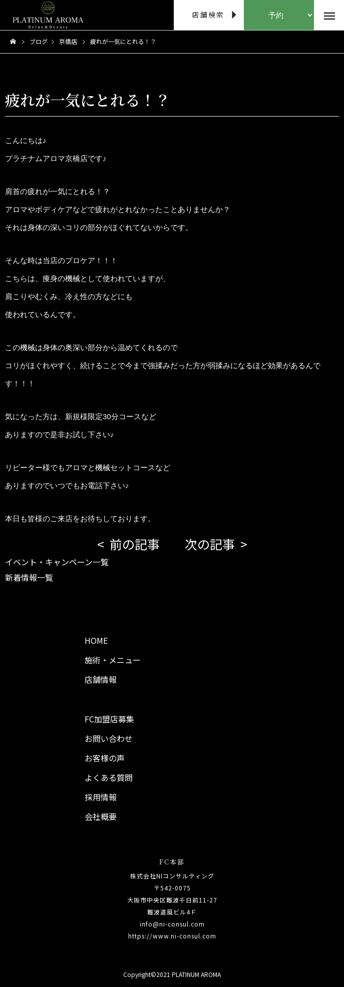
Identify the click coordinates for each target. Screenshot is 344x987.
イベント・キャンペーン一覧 (57, 562)
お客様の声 (105, 758)
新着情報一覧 (29, 577)
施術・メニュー (113, 660)
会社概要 (101, 816)
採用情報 (101, 797)
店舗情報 (101, 679)
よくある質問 (109, 777)
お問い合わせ (109, 738)
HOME (96, 640)
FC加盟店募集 (109, 719)
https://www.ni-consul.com (172, 935)
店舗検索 (208, 15)
